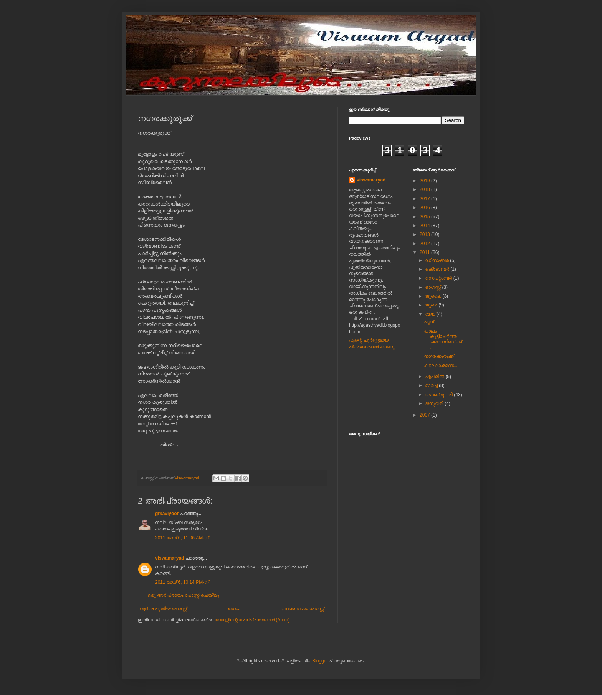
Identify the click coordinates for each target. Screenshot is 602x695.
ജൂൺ (431, 305)
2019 (425, 180)
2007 (425, 415)
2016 (425, 207)
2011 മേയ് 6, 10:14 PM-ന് (181, 582)
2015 (425, 216)
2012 (425, 243)
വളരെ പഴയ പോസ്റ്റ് (302, 608)
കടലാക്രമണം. (440, 365)
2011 (425, 252)
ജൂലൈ (433, 296)
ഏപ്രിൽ (435, 376)
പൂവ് (428, 321)
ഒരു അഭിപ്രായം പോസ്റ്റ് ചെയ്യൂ (183, 595)
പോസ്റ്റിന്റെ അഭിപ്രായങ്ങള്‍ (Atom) (252, 620)
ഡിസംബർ (437, 260)
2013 (425, 234)
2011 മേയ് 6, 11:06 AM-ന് (181, 537)
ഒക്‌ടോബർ (437, 269)
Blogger (320, 661)
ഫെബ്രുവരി (439, 394)
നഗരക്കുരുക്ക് (438, 356)
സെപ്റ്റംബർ (439, 278)
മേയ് (431, 314)
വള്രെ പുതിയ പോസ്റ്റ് (163, 608)
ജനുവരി (435, 403)
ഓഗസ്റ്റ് (433, 287)
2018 (425, 189)
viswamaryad (169, 558)
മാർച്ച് (432, 385)
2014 (425, 225)
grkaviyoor (167, 513)
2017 (425, 198)
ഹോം (234, 608)
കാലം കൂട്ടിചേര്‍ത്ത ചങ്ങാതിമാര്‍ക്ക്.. (443, 339)
